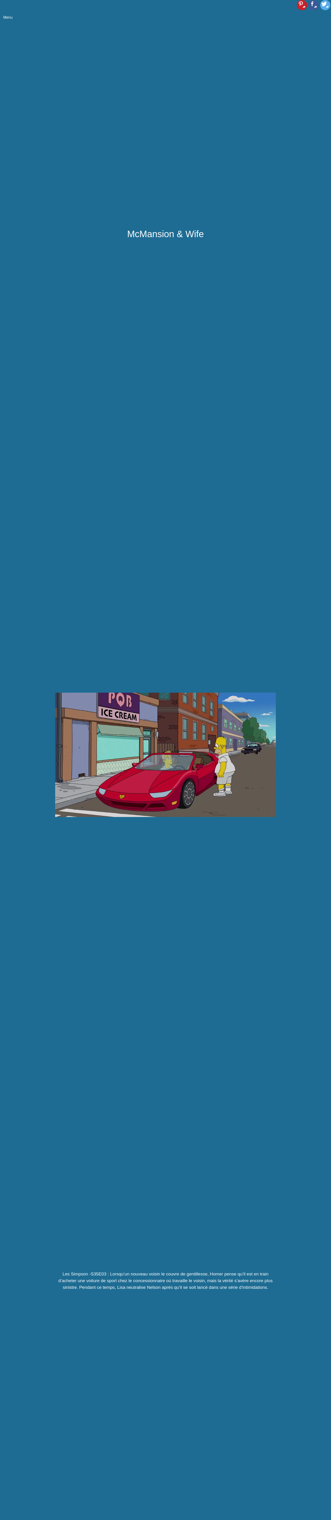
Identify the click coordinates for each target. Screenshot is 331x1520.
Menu (7, 17)
